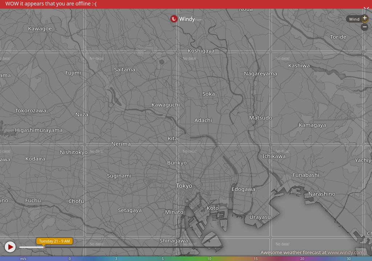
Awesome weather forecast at (312, 252)
